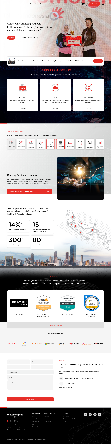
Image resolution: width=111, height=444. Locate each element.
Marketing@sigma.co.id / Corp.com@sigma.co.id (79, 378)
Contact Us (35, 426)
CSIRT (65, 421)
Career (34, 424)
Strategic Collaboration (30, 37)
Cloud (45, 418)
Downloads (66, 416)
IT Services (47, 416)
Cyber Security (48, 421)
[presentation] (30, 393)
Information (35, 421)
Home (33, 416)
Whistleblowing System (70, 418)
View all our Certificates (55, 325)
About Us (34, 418)
